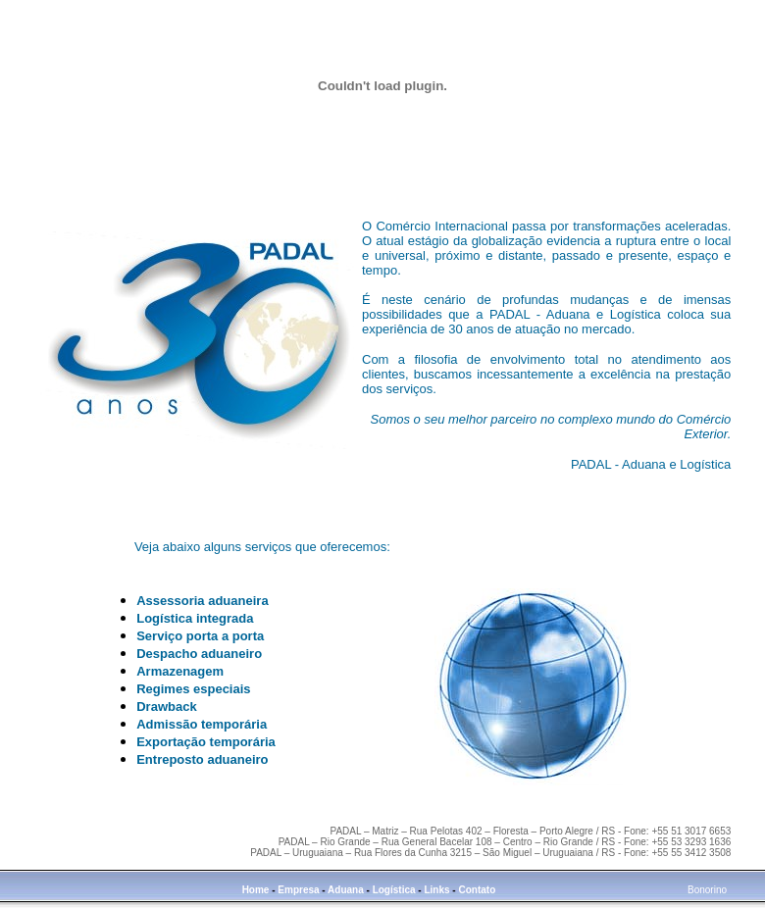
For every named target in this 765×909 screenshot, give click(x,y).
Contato (476, 889)
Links (436, 889)
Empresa (298, 889)
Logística (396, 889)
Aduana (346, 889)
